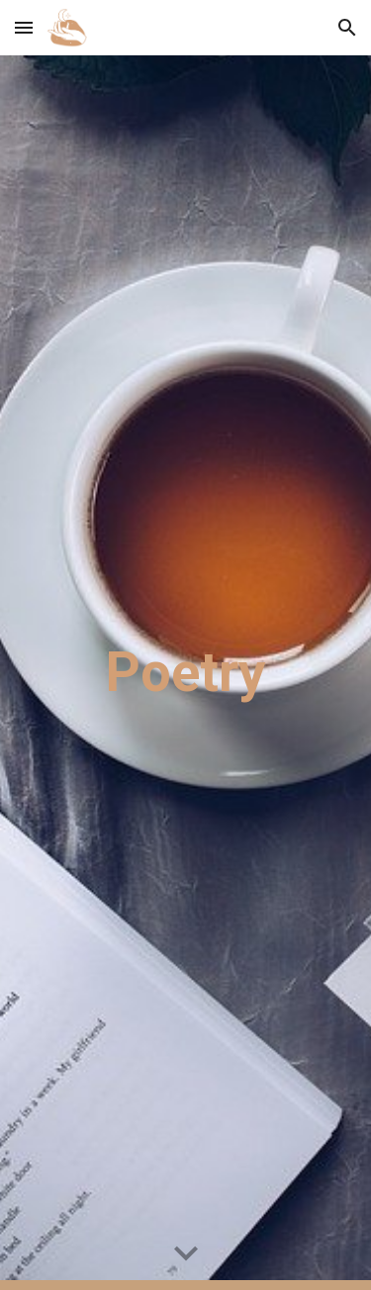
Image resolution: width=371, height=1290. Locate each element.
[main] (186, 672)
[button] (23, 27)
